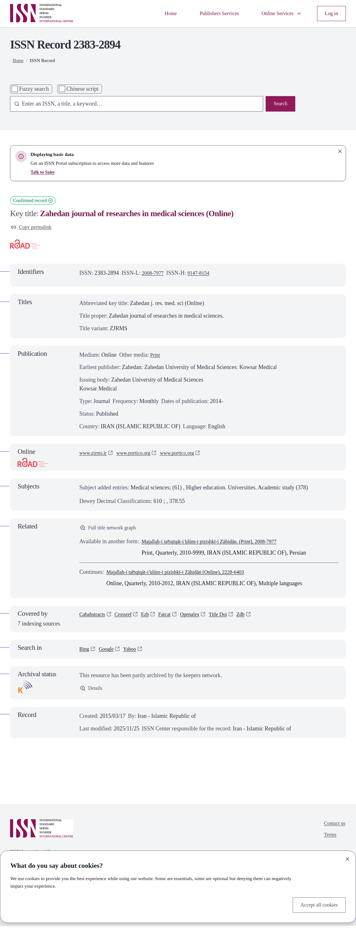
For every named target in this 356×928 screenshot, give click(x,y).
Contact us (333, 826)
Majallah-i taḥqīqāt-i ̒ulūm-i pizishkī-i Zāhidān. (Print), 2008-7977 (217, 544)
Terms (328, 839)
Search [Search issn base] (279, 104)
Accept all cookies (317, 904)
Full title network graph (111, 529)
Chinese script (82, 89)
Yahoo (133, 651)
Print (155, 356)
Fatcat (171, 617)
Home (160, 13)
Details (92, 691)
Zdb (253, 617)
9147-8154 (202, 274)
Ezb (150, 617)
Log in (330, 13)
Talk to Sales (43, 172)
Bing (84, 651)
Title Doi (229, 617)
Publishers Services (211, 13)
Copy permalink (33, 227)
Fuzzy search (34, 89)
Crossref (127, 617)
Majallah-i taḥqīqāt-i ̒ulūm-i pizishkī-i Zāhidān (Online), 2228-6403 (183, 574)
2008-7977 (154, 274)
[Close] (347, 857)
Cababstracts (93, 617)
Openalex (199, 617)
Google (108, 651)
